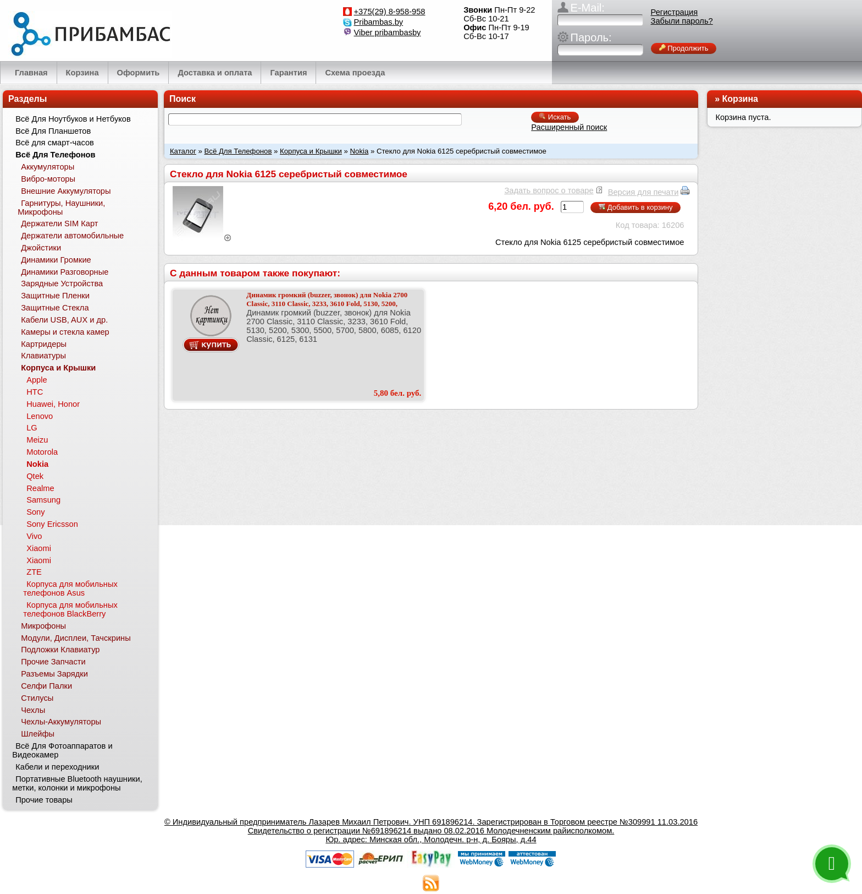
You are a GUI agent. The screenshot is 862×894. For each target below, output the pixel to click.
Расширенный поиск (569, 127)
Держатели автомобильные (72, 235)
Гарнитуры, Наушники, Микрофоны (61, 207)
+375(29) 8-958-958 (390, 11)
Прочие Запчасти (53, 661)
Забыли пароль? (682, 21)
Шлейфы (37, 733)
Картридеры (44, 344)
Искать (555, 117)
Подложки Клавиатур (60, 649)
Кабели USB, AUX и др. (64, 319)
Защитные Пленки (55, 295)
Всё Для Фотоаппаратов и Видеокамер (62, 750)
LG (31, 427)
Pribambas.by (379, 22)
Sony (35, 512)
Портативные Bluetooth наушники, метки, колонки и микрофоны (77, 783)
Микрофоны (43, 626)
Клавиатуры (43, 355)
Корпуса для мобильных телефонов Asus (70, 588)
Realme (40, 488)
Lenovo (39, 416)
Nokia (359, 151)
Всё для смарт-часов (54, 142)
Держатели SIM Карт (59, 223)
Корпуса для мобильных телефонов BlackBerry (70, 609)
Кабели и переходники (57, 766)
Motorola (42, 452)
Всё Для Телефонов (238, 151)
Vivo (34, 536)
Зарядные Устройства (62, 283)
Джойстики (41, 247)
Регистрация (674, 12)
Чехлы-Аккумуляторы (61, 721)
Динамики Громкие (56, 259)
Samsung (43, 499)
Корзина (740, 98)
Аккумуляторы (47, 166)
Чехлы (33, 710)
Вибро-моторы (48, 179)
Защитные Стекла (55, 307)
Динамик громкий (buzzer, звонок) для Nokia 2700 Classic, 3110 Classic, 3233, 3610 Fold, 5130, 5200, (326, 299)
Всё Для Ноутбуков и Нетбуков (73, 119)
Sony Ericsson (52, 524)
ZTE (34, 572)
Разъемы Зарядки (54, 673)
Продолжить (684, 48)
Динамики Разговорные (64, 272)
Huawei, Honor (53, 404)
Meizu (37, 439)
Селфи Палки (46, 686)
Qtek (34, 476)
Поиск (182, 98)
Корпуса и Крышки (311, 151)
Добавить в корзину (635, 207)
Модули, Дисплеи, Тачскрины (76, 638)
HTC (34, 392)
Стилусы (37, 698)
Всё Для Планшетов (53, 131)
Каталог (183, 151)
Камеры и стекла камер (65, 332)
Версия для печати (643, 192)
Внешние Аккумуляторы (65, 191)
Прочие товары (44, 799)
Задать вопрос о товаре (548, 190)
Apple (36, 379)
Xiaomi (38, 548)
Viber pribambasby (387, 32)
